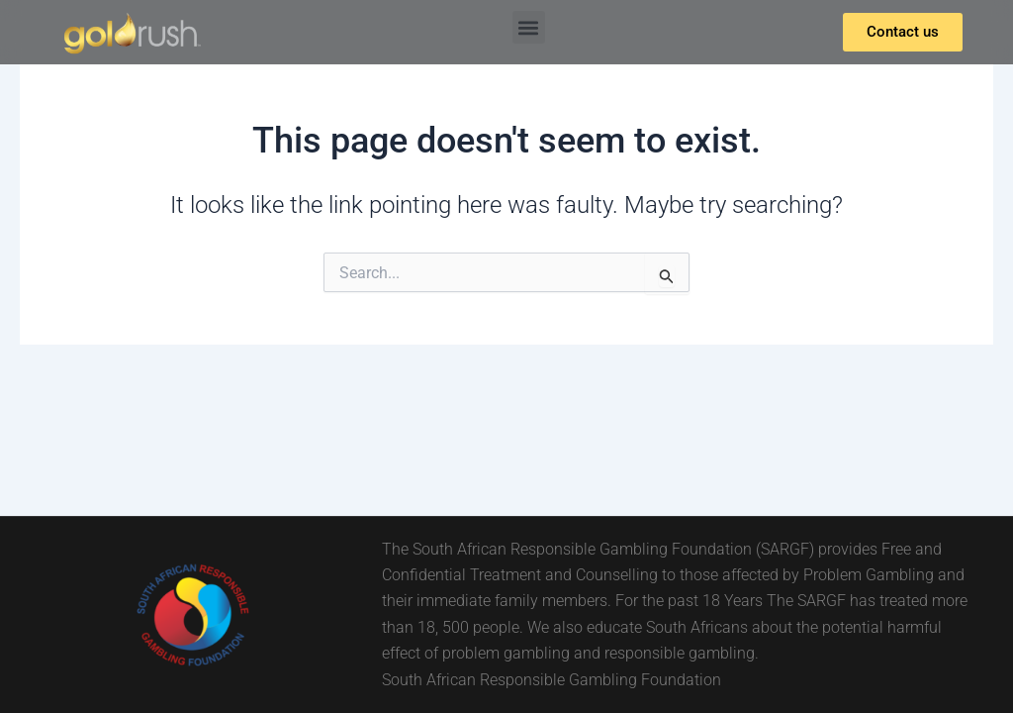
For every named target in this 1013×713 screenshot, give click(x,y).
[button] (528, 27)
